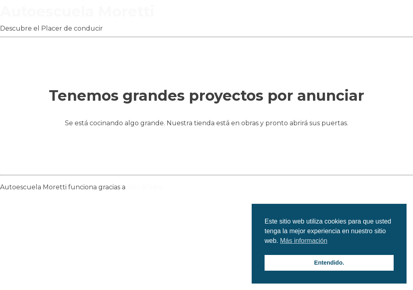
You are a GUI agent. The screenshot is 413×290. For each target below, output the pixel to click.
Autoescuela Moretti (77, 11)
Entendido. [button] (329, 262)
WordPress (145, 187)
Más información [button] (303, 240)
